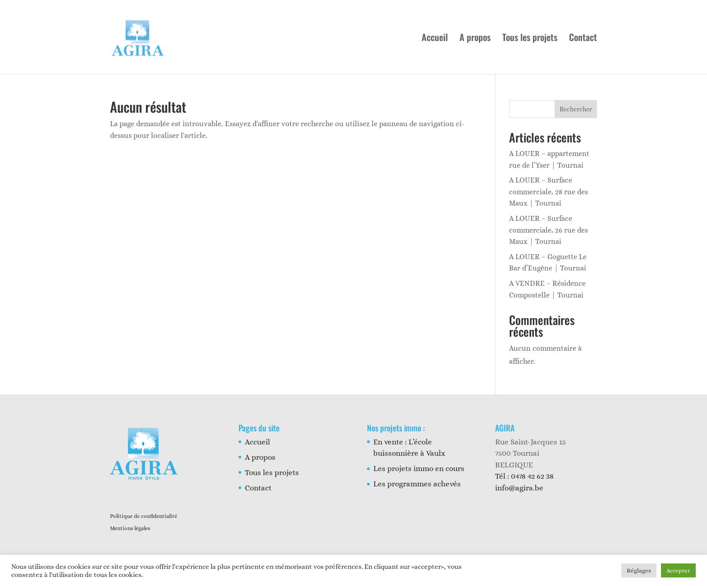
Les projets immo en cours (418, 468)
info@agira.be (519, 488)
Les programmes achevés (417, 484)
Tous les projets (529, 39)
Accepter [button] (678, 570)
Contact (583, 39)
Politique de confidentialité (143, 516)
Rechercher (576, 109)
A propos (475, 39)
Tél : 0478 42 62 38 (524, 476)
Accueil (435, 39)
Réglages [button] (639, 570)
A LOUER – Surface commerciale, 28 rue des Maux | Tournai (548, 191)
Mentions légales (130, 528)
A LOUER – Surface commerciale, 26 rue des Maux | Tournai (548, 230)
